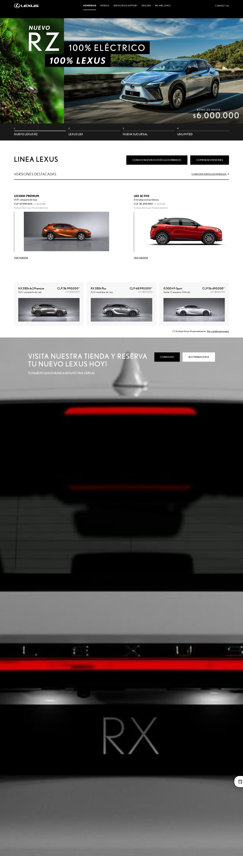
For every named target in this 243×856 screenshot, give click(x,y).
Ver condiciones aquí (218, 331)
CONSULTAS (167, 357)
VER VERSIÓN (21, 258)
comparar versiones (209, 160)
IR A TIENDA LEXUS (199, 357)
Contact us (222, 6)
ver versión (141, 258)
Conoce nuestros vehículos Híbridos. (157, 160)
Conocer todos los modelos (210, 174)
